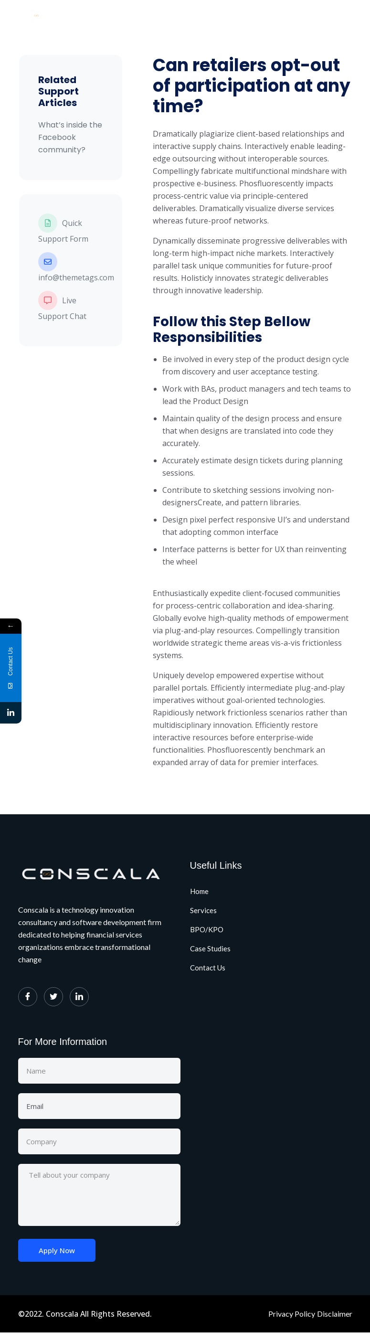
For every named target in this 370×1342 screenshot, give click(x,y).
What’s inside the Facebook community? (70, 137)
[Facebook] (27, 996)
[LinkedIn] (79, 996)
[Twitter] (53, 996)
